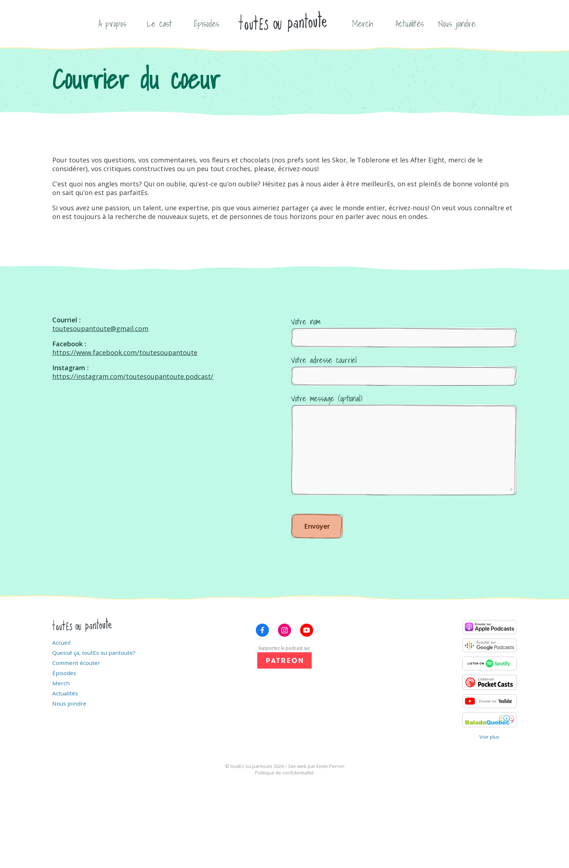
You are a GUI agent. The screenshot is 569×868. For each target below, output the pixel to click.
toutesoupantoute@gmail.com (100, 328)
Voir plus (489, 736)
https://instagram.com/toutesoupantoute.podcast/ (132, 376)
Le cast (159, 23)
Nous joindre (456, 23)
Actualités (410, 23)
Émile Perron (330, 766)
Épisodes (206, 23)
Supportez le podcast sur (284, 657)
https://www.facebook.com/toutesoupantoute (124, 352)
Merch (362, 23)
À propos (112, 23)
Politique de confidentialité (284, 772)
